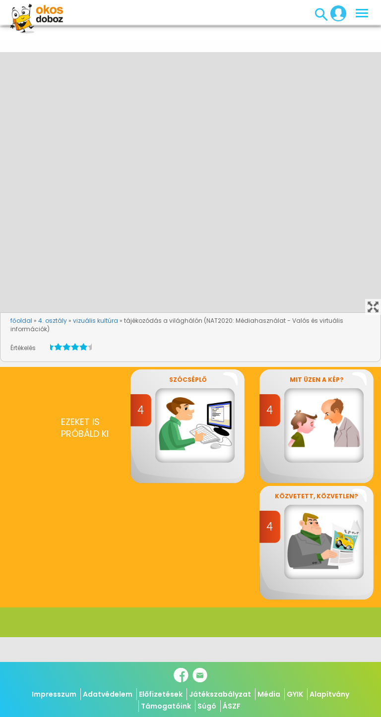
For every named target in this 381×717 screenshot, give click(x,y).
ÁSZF (232, 706)
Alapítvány (329, 694)
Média (268, 694)
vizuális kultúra (95, 320)
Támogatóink (166, 706)
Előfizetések (161, 694)
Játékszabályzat (220, 694)
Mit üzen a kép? (317, 379)
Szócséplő (187, 379)
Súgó (206, 706)
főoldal (21, 320)
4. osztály (52, 320)
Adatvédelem (107, 694)
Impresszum (54, 694)
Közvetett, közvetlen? (316, 496)
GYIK (295, 694)
